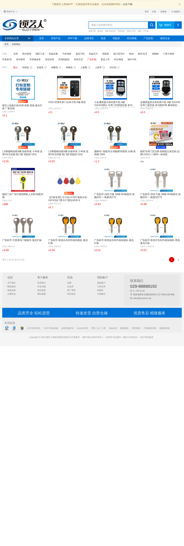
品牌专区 (89, 38)
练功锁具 (20, 59)
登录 (147, 11)
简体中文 (10, 11)
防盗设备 (53, 53)
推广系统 (71, 290)
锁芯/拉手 (142, 53)
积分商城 (132, 38)
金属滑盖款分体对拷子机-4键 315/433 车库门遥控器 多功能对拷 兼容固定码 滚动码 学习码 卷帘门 (160, 105)
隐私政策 (11, 290)
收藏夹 (164, 11)
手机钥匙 (121, 31)
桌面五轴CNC (67, 328)
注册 (154, 11)
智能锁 (155, 53)
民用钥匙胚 (64, 59)
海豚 (139, 31)
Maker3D (113, 328)
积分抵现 (26, 53)
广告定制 (148, 38)
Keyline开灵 (82, 328)
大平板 (146, 31)
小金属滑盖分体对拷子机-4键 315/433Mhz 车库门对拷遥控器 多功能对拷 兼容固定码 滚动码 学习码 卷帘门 (114, 105)
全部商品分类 (17, 38)
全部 (15, 53)
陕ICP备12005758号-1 (92, 337)
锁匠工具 (40, 53)
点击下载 (127, 4)
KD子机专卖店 (34, 328)
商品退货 (41, 290)
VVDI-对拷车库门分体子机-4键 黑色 (67, 102)
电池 (131, 53)
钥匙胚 (116, 38)
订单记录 (101, 286)
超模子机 (92, 31)
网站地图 (41, 294)
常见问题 (41, 286)
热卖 (103, 38)
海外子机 (131, 59)
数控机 (100, 31)
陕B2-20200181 (130, 337)
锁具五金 (165, 38)
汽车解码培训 (150, 328)
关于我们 (11, 283)
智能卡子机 (131, 31)
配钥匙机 (124, 328)
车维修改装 (35, 59)
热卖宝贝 (78, 59)
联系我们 (41, 283)
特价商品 (71, 294)
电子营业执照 (147, 337)
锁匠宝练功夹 (110, 31)
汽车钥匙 (66, 53)
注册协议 (11, 294)
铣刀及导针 (119, 53)
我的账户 (101, 283)
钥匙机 (105, 53)
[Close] (179, 4)
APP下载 (72, 38)
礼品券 (70, 286)
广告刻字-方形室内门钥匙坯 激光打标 (22, 240)
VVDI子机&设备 (51, 328)
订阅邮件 (101, 294)
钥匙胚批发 (164, 328)
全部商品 (16, 44)
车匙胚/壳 (7, 59)
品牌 (69, 283)
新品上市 (105, 59)
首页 (41, 38)
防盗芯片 (93, 53)
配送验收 (11, 286)
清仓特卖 (49, 59)
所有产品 (56, 38)
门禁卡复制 (168, 53)
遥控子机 (80, 53)
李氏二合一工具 (98, 328)
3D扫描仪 (136, 328)
